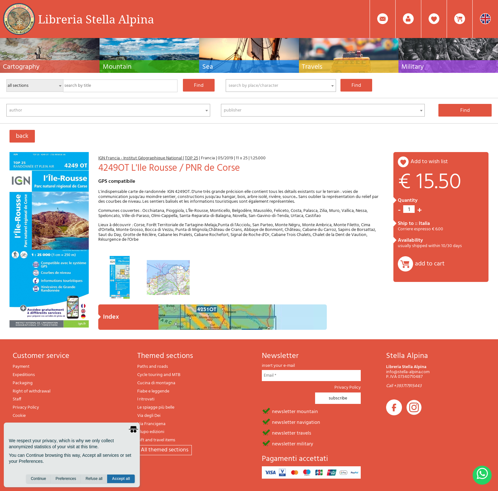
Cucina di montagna (156, 383)
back (22, 136)
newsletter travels (291, 432)
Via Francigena (151, 424)
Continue (38, 478)
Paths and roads (152, 366)
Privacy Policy (26, 407)
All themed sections (164, 450)
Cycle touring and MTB (158, 375)
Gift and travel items (156, 440)
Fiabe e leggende (153, 391)
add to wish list (429, 161)
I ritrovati (145, 399)
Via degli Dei (148, 415)
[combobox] (281, 85)
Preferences (65, 478)
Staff (17, 399)
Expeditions (24, 375)
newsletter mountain (295, 411)
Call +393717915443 (404, 386)
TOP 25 (191, 158)
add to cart (429, 264)
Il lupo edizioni (150, 432)
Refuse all (94, 478)
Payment (21, 366)
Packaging (23, 383)
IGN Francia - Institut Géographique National (140, 158)
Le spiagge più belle (155, 407)
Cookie (19, 415)
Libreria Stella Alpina (96, 19)
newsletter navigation (296, 421)
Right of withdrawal (31, 391)
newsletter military (292, 443)
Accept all (121, 478)
